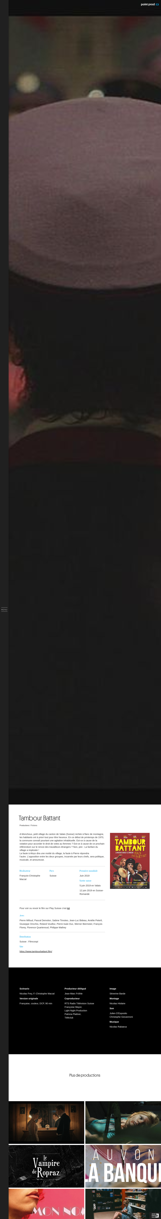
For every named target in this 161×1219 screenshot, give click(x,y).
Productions (24, 825)
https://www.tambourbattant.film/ (36, 951)
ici (68, 908)
